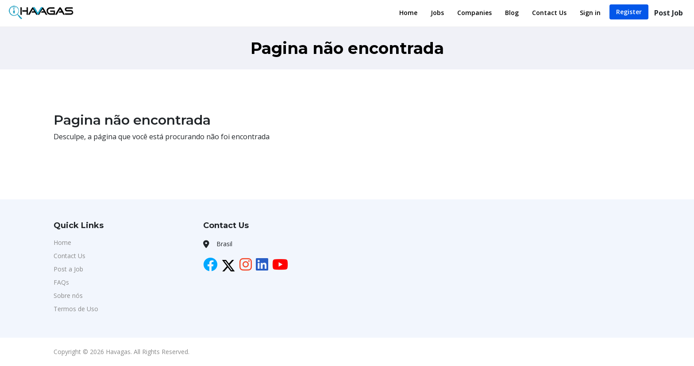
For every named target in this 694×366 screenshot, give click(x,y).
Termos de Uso (76, 309)
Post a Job (68, 269)
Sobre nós (68, 295)
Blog (512, 12)
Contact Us (549, 12)
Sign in (590, 12)
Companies (474, 12)
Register (629, 12)
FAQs (61, 282)
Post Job (668, 13)
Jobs (437, 12)
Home (408, 12)
